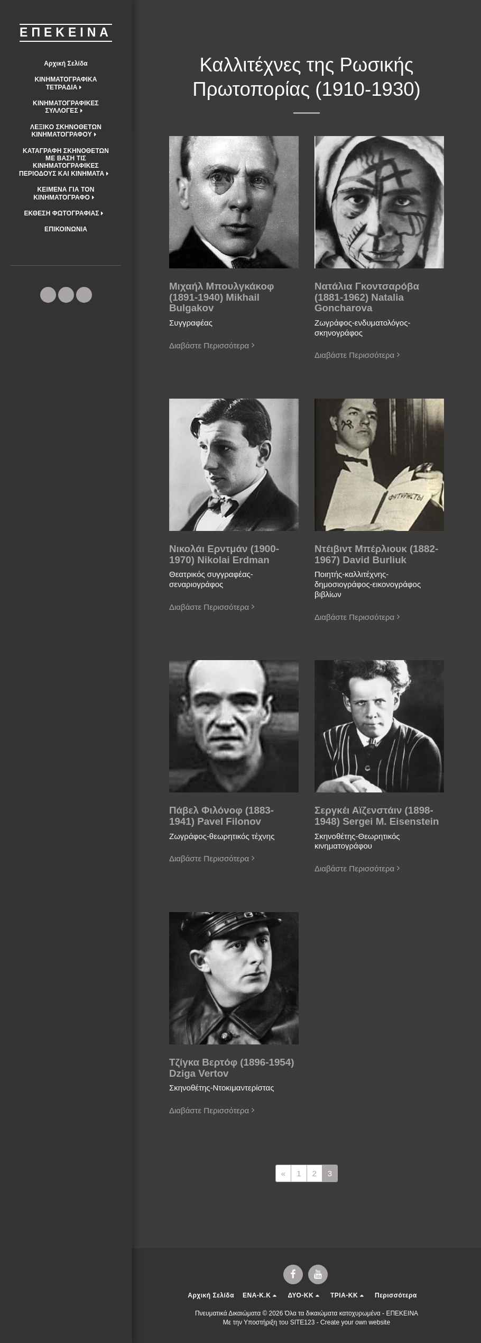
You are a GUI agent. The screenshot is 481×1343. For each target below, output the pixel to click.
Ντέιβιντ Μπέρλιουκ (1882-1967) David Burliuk (376, 554)
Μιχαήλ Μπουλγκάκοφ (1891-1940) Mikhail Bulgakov (221, 297)
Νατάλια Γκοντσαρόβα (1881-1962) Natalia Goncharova (366, 297)
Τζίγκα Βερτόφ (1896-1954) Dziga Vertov (231, 1068)
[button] (66, 83)
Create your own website (355, 1322)
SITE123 (302, 1322)
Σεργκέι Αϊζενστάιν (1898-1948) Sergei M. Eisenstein (376, 816)
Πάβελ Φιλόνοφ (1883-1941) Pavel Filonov (221, 816)
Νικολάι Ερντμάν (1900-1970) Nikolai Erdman (224, 554)
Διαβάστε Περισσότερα (213, 345)
